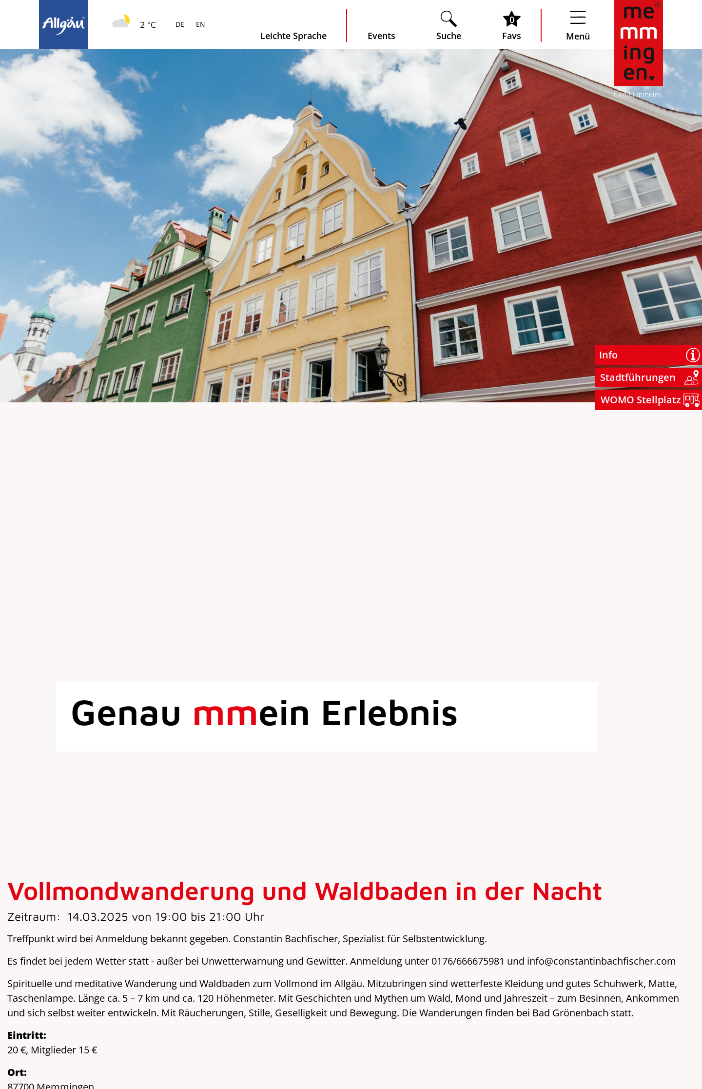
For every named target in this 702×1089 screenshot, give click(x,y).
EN (199, 25)
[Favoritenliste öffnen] (511, 25)
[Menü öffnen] (578, 25)
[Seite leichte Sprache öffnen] (293, 25)
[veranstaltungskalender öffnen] (381, 25)
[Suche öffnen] (449, 25)
